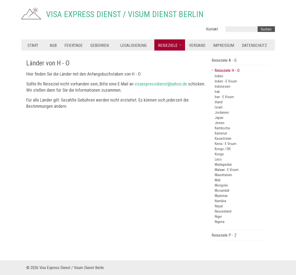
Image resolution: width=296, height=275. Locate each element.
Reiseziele (168, 45)
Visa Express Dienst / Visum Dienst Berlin (125, 14)
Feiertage (73, 45)
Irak (217, 92)
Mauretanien (223, 175)
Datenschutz (254, 45)
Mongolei (221, 185)
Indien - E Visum (226, 81)
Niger (218, 217)
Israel (218, 107)
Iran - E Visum (224, 97)
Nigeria (219, 222)
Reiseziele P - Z (224, 235)
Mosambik (222, 190)
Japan (219, 118)
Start (32, 45)
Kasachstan (223, 138)
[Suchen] (266, 29)
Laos (218, 159)
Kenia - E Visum (225, 144)
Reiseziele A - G (224, 60)
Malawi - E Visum (227, 170)
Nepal (219, 206)
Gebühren (99, 45)
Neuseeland (223, 211)
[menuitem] (35, 45)
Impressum (223, 45)
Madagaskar (223, 164)
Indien (219, 76)
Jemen (219, 123)
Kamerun (221, 133)
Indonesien (222, 86)
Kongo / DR (223, 149)
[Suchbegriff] (241, 29)
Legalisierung (133, 45)
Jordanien (222, 112)
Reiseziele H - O (227, 70)
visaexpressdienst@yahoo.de (161, 83)
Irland (218, 102)
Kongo (219, 154)
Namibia (220, 201)
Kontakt (212, 29)
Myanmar (221, 196)
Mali (217, 180)
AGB (53, 45)
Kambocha (222, 128)
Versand (197, 45)
